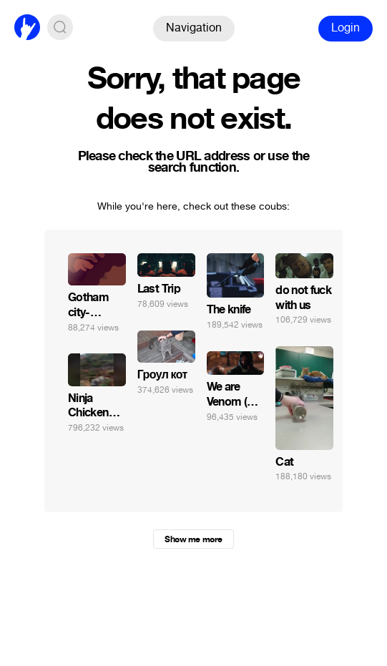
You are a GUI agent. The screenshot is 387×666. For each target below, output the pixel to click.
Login (345, 27)
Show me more (193, 539)
